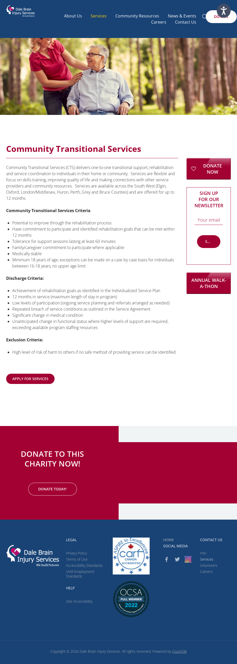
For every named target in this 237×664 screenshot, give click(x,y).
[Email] (208, 220)
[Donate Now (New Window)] (209, 169)
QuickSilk (179, 651)
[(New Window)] (131, 599)
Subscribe (212, 241)
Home (168, 539)
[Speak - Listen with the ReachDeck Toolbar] (224, 11)
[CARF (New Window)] (131, 556)
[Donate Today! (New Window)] (52, 489)
